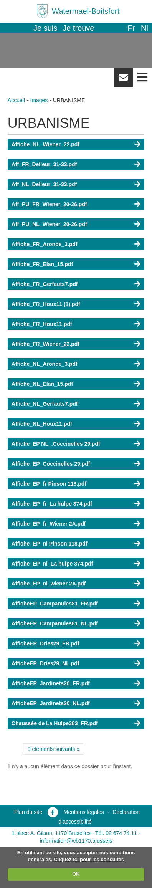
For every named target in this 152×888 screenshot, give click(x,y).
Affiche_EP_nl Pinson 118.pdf (50, 544)
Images (39, 100)
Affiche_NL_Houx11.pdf (42, 424)
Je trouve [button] (78, 28)
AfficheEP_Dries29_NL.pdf (45, 663)
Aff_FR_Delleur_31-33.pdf (44, 164)
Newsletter (123, 80)
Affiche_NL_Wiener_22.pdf (45, 144)
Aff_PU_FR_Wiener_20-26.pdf (49, 204)
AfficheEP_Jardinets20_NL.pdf (51, 703)
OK (76, 874)
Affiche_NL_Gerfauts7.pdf (45, 404)
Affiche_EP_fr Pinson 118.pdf (49, 484)
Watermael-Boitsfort (85, 11)
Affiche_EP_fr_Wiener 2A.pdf (49, 524)
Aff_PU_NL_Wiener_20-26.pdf (49, 224)
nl (144, 28)
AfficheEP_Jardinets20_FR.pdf (51, 683)
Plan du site (28, 812)
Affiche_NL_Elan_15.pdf (42, 384)
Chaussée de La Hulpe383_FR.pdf (55, 723)
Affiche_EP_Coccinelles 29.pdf (51, 464)
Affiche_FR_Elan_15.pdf (42, 264)
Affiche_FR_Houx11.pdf (42, 324)
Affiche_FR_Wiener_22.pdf (45, 344)
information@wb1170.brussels (76, 841)
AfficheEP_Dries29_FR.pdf (45, 643)
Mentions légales (84, 812)
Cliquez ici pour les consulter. (89, 859)
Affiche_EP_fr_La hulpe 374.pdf (52, 504)
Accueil (16, 100)
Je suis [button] (45, 28)
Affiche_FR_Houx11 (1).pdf (46, 304)
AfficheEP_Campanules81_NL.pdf (55, 623)
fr (131, 28)
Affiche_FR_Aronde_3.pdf (45, 244)
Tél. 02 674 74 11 (116, 833)
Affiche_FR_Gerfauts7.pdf (45, 284)
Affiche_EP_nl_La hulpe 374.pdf (52, 564)
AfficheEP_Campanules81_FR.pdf (55, 603)
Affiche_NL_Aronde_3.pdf (45, 364)
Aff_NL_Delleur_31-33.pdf (44, 184)
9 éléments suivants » (53, 749)
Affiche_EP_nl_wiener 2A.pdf (49, 583)
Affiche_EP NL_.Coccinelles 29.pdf (56, 444)
